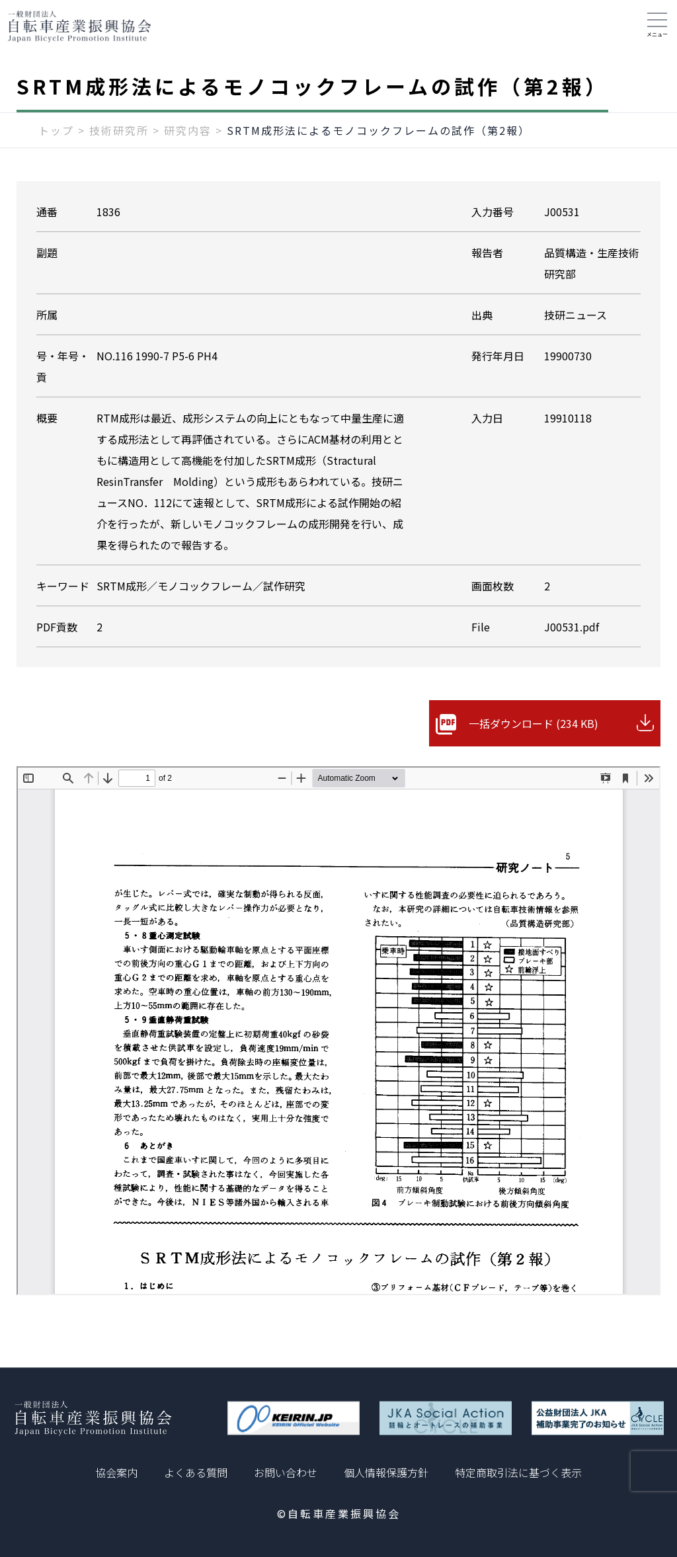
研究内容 (188, 130)
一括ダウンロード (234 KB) (533, 723)
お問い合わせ (285, 1472)
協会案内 (116, 1472)
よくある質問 (195, 1472)
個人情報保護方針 (386, 1472)
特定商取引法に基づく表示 (518, 1472)
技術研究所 (119, 130)
